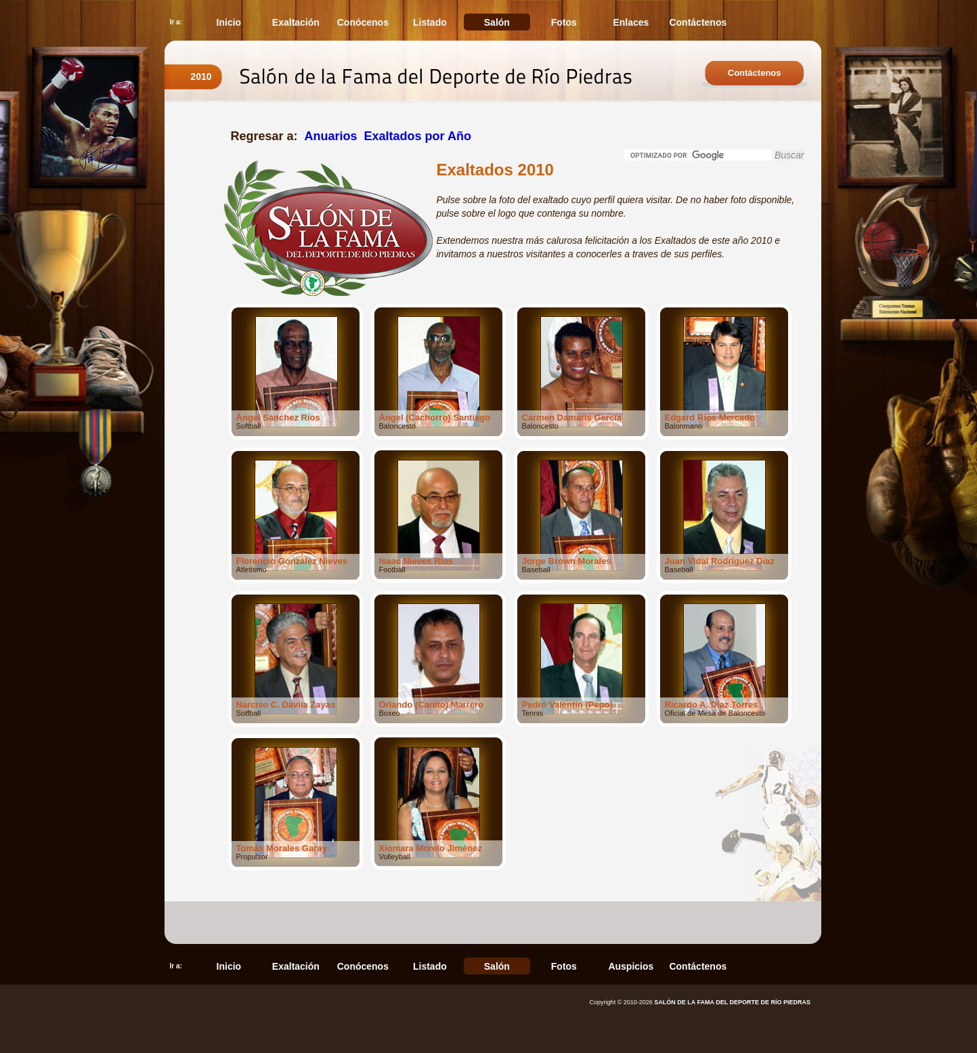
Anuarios (331, 136)
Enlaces (631, 22)
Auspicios (630, 966)
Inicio (229, 22)
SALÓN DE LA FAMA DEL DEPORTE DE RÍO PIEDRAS (732, 1002)
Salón (497, 22)
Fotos (564, 22)
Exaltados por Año (417, 136)
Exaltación (296, 22)
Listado (430, 22)
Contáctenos (697, 22)
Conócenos (363, 22)
